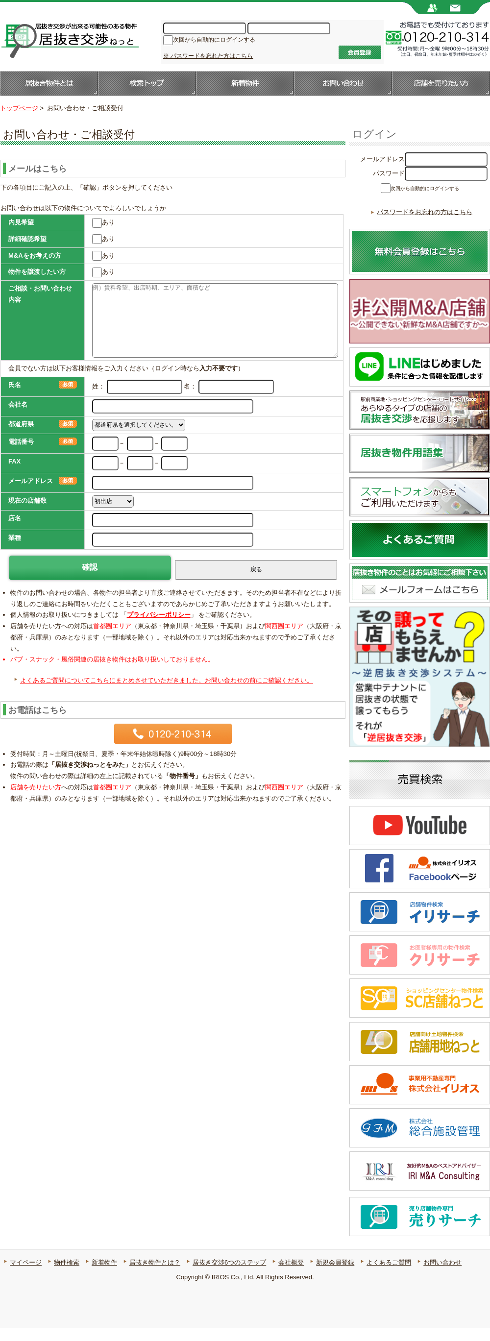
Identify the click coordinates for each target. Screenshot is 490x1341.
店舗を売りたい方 (441, 83)
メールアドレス (382, 159)
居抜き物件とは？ (154, 1275)
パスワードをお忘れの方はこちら (424, 225)
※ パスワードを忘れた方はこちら (208, 55)
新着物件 (245, 83)
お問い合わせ (343, 83)
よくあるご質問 (389, 1275)
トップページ (19, 108)
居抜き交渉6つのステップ (229, 1275)
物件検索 (66, 1275)
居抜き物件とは (49, 83)
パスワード (389, 173)
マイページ (26, 1275)
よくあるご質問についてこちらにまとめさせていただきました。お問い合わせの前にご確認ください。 (166, 680)
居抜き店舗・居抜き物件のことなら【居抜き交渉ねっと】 (69, 39)
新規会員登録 (335, 1275)
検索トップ (147, 83)
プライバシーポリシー (159, 614)
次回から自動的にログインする (214, 40)
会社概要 (291, 1275)
